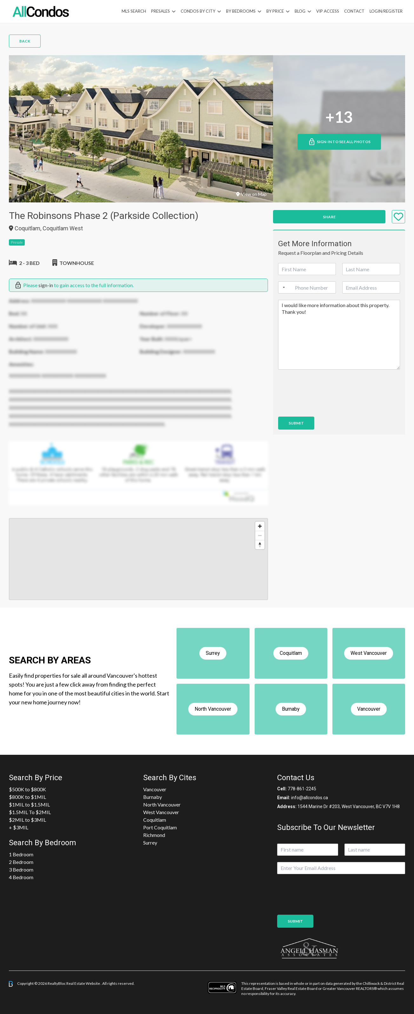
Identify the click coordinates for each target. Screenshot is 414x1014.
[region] (138, 559)
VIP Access (327, 11)
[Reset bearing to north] (259, 544)
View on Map (251, 194)
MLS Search (134, 11)
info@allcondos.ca (309, 797)
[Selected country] (282, 287)
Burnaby (152, 797)
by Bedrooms (241, 11)
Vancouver (154, 789)
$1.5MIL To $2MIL (30, 812)
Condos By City (198, 11)
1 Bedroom (21, 854)
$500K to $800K (27, 789)
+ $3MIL (18, 827)
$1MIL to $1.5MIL (29, 804)
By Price (275, 11)
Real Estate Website (83, 983)
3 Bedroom (21, 869)
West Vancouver (161, 812)
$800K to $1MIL (27, 797)
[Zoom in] (259, 526)
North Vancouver (162, 804)
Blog (300, 11)
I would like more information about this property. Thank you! (339, 335)
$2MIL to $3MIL (27, 820)
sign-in (45, 285)
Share (329, 216)
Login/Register (386, 11)
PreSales (160, 11)
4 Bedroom (21, 877)
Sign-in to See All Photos (339, 142)
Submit (296, 423)
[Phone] (307, 287)
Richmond (154, 835)
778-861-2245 (302, 788)
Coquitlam (154, 820)
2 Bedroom (21, 862)
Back (24, 41)
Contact (354, 11)
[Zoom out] (259, 535)
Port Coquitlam (160, 827)
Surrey (150, 843)
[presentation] (326, 406)
